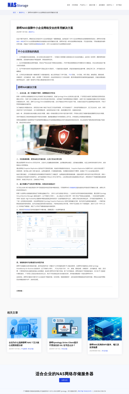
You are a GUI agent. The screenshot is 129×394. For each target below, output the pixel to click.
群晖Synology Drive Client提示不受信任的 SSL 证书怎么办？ (63, 344)
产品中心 (83, 5)
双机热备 (27, 210)
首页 (68, 5)
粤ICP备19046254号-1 (85, 391)
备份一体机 (20, 41)
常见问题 (31, 349)
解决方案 (92, 5)
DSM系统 (75, 5)
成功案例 (102, 5)
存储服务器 (73, 188)
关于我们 (119, 5)
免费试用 (64, 380)
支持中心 (109, 5)
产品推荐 (24, 349)
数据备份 (39, 44)
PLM (70, 75)
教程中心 (22, 12)
